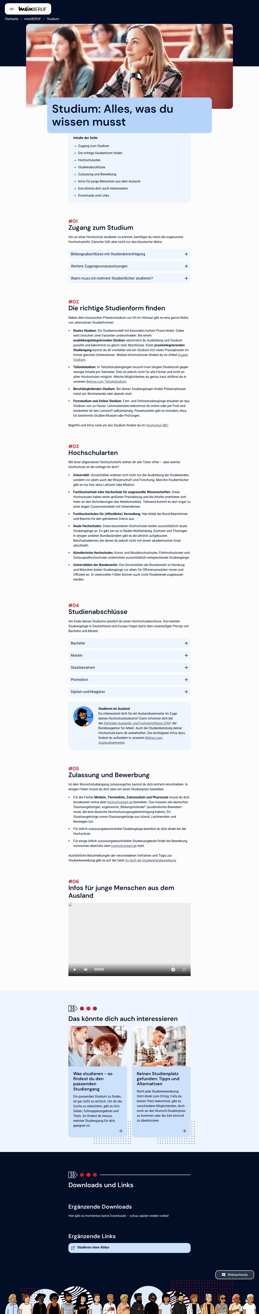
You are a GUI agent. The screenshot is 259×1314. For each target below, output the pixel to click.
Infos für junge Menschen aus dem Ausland (109, 181)
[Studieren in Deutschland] (129, 939)
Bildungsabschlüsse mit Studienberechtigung (108, 254)
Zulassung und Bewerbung (97, 174)
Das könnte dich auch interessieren (103, 188)
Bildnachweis (238, 1275)
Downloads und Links (93, 195)
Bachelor (78, 643)
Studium (53, 19)
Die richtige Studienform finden (100, 153)
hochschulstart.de (120, 802)
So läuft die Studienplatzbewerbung (150, 860)
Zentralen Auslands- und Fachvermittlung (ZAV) (137, 723)
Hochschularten (89, 160)
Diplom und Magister (88, 692)
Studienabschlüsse (91, 167)
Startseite (11, 19)
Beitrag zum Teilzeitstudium (106, 382)
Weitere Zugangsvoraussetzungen (99, 266)
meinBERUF (32, 19)
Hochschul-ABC (157, 425)
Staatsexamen (83, 667)
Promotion (79, 679)
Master (77, 655)
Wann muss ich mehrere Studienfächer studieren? (112, 278)
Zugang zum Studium (93, 146)
